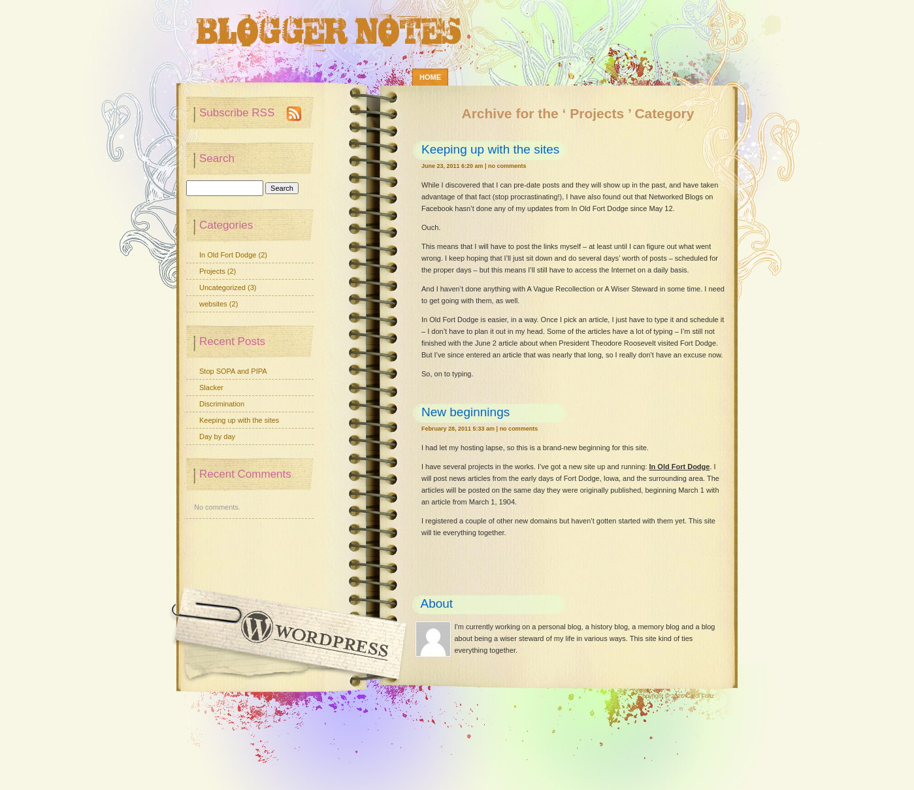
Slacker (211, 387)
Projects (212, 271)
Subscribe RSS (236, 113)
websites (213, 304)
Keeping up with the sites (490, 149)
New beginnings (465, 412)
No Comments (507, 166)
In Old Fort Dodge (679, 466)
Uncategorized (222, 287)
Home (430, 77)
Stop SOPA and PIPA (233, 371)
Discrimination (221, 404)
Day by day (217, 436)
